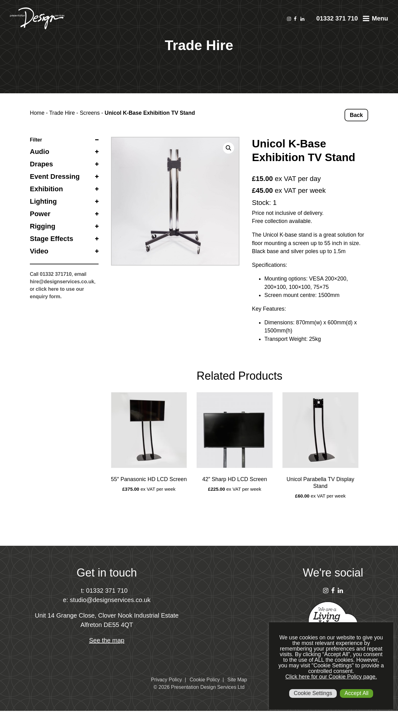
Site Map (237, 679)
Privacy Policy (166, 679)
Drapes (41, 164)
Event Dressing (55, 176)
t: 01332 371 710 (104, 590)
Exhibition (46, 189)
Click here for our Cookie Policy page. (331, 676)
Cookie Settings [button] (313, 693)
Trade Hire (62, 113)
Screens (90, 113)
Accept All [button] (356, 693)
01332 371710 (56, 274)
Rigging (42, 226)
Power (40, 214)
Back (356, 115)
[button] (228, 148)
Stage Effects (51, 239)
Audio (39, 151)
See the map (106, 640)
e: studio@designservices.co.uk (106, 599)
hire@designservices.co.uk (62, 281)
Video (39, 251)
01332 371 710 (337, 18)
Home (37, 113)
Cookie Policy (205, 679)
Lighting (43, 201)
